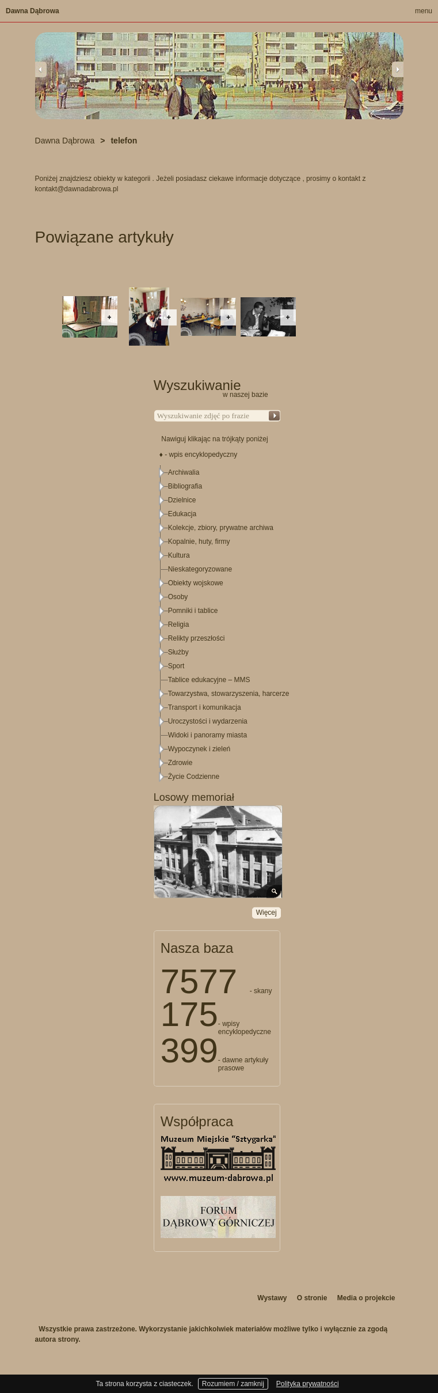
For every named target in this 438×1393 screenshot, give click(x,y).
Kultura (179, 555)
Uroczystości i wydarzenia (207, 721)
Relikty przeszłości (196, 638)
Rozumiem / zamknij (233, 1384)
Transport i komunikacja (204, 707)
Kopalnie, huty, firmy (199, 541)
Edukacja (182, 514)
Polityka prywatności (307, 1384)
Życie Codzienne (193, 777)
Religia (178, 624)
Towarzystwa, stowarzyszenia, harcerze (229, 694)
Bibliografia (185, 486)
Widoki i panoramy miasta (207, 735)
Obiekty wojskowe (195, 583)
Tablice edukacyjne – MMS (209, 680)
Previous (40, 69)
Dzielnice (182, 500)
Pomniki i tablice (193, 611)
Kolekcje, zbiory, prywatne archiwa (220, 528)
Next (397, 69)
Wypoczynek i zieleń (199, 749)
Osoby (178, 597)
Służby (178, 652)
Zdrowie (180, 763)
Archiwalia (184, 472)
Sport (176, 666)
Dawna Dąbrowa (32, 11)
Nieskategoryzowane (200, 569)
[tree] (217, 624)
